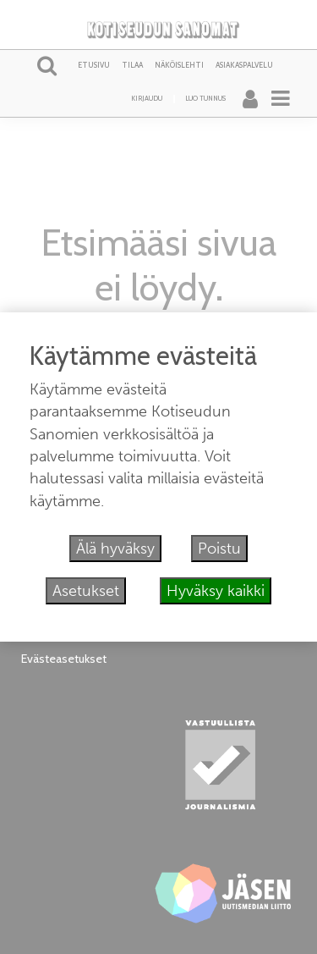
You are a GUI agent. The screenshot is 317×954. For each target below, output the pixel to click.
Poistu (219, 548)
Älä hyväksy (115, 548)
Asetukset (85, 591)
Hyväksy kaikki (216, 591)
